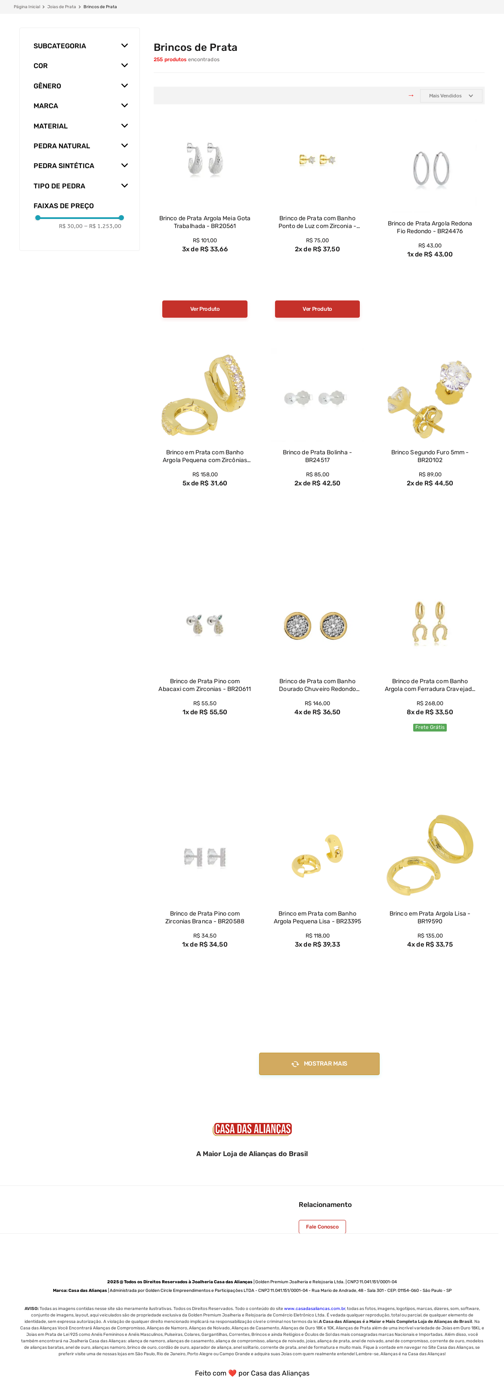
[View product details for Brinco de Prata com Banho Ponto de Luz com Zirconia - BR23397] (318, 215)
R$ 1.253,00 (102, 226)
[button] (80, 42)
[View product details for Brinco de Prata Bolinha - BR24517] (318, 444)
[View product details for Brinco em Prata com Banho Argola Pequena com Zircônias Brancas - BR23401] (205, 444)
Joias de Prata (61, 6)
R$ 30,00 (71, 226)
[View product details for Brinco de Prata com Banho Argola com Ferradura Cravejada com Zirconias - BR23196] (430, 674)
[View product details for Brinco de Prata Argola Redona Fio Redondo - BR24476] (430, 215)
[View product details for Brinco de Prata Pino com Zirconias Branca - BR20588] (205, 905)
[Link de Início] (27, 6)
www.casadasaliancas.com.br (314, 1308)
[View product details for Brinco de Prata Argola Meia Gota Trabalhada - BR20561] (205, 215)
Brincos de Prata (100, 6)
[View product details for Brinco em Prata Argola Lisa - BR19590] (430, 905)
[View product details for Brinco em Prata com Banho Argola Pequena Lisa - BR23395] (318, 905)
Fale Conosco (322, 1227)
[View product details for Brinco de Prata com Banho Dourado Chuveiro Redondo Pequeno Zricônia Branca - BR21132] (318, 674)
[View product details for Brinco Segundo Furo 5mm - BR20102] (430, 444)
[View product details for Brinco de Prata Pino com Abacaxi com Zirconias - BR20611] (205, 674)
